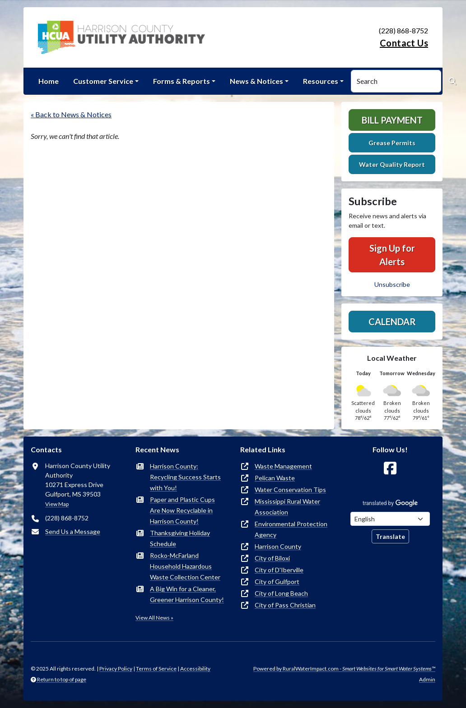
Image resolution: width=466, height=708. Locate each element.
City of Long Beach (281, 593)
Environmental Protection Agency (291, 529)
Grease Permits (391, 143)
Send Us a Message (72, 531)
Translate (390, 536)
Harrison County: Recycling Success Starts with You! (185, 477)
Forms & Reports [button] (181, 81)
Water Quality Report (392, 164)
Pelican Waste (275, 478)
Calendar (392, 321)
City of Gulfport (277, 581)
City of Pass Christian (285, 605)
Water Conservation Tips (290, 489)
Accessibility (195, 668)
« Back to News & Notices (71, 114)
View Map (57, 504)
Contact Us (404, 42)
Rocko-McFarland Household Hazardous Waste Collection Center (185, 566)
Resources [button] (320, 81)
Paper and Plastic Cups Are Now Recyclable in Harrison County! (182, 510)
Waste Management (283, 466)
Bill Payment (392, 120)
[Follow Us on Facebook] (390, 468)
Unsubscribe (392, 284)
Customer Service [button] (103, 81)
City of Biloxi (272, 558)
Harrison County (278, 546)
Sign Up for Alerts (392, 255)
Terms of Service (156, 668)
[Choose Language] (390, 519)
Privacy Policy (115, 668)
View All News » (154, 617)
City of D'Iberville (279, 570)
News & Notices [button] (256, 81)
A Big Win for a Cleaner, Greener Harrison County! (187, 594)
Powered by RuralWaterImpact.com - (344, 668)
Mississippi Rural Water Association (287, 506)
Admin (427, 679)
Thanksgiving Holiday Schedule (180, 538)
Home (48, 81)
